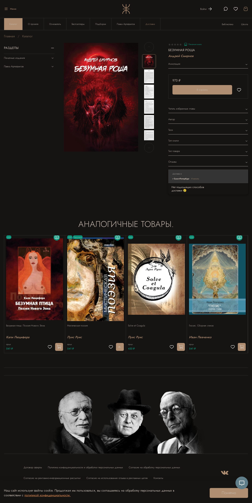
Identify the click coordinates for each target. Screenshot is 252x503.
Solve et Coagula (138, 322)
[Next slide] (149, 148)
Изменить (195, 178)
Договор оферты (33, 465)
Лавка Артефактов (126, 24)
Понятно (229, 493)
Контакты (158, 476)
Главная (9, 36)
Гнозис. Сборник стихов (203, 322)
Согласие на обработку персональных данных (154, 465)
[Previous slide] (149, 47)
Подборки (100, 24)
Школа (244, 24)
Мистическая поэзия (79, 322)
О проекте (33, 24)
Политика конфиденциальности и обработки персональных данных (85, 465)
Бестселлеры (78, 24)
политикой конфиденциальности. (47, 495)
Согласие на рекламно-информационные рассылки (52, 476)
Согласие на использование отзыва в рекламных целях (117, 476)
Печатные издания (29, 58)
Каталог (13, 24)
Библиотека (227, 24)
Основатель (55, 24)
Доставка (150, 24)
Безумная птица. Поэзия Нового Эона (27, 322)
